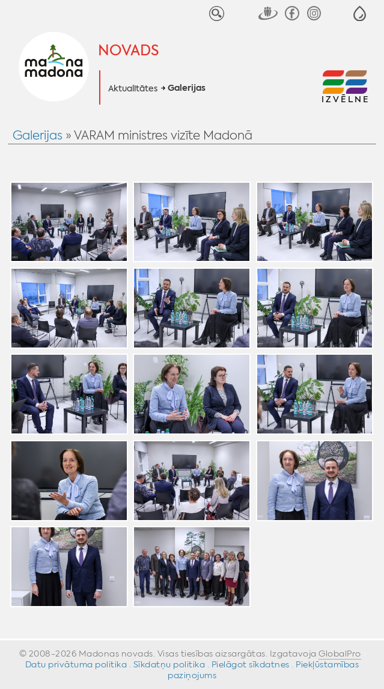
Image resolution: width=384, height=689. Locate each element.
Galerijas (187, 88)
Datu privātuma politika (76, 664)
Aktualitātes (132, 88)
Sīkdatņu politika (169, 664)
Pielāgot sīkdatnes (251, 664)
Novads (128, 50)
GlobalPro (339, 653)
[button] (360, 13)
